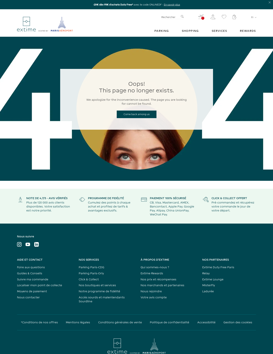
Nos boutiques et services (97, 285)
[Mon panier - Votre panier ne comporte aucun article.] (234, 17)
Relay (206, 273)
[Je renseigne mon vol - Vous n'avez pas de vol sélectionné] (201, 17)
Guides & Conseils (29, 273)
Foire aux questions (31, 267)
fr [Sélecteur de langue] (253, 17)
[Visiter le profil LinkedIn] (36, 244)
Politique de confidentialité (169, 322)
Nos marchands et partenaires (162, 285)
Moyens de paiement (32, 291)
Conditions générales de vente (120, 322)
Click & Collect (89, 279)
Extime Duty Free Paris (218, 267)
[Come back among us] (136, 114)
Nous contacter (28, 297)
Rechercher (168, 17)
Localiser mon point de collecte (39, 285)
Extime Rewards (152, 273)
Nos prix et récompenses (158, 279)
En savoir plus (172, 4)
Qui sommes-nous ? (155, 267)
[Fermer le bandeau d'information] (270, 2)
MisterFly (208, 285)
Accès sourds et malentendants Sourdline (102, 299)
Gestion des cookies (237, 322)
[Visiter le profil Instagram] (19, 244)
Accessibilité (206, 322)
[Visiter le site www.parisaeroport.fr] (136, 346)
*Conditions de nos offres (39, 322)
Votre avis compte (154, 297)
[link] (161, 31)
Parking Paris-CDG (91, 267)
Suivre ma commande (32, 279)
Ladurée (208, 291)
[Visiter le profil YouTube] (28, 244)
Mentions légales (78, 322)
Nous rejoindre (151, 291)
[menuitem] (161, 31)
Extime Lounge (212, 279)
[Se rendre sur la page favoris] (224, 17)
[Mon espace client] (212, 17)
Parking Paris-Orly (91, 273)
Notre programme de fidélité (99, 291)
